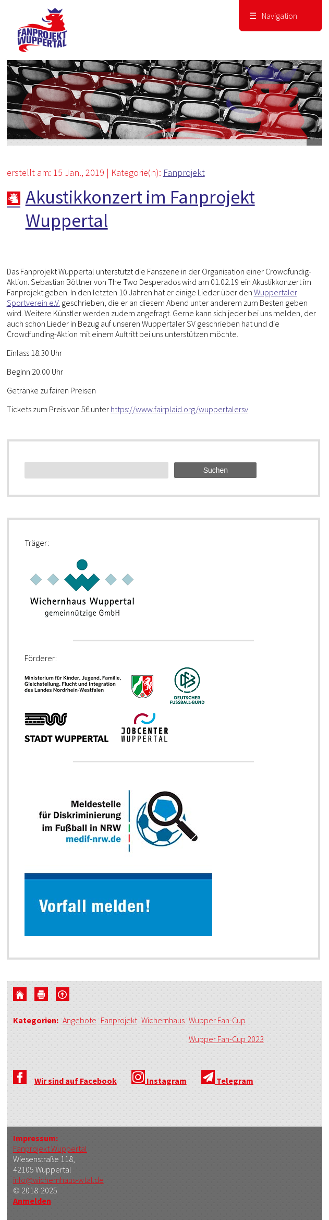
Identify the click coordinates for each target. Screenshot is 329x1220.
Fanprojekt (184, 172)
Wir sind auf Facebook (75, 1080)
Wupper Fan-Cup (217, 1020)
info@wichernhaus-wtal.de (58, 1180)
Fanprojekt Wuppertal (50, 1148)
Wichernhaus (163, 1020)
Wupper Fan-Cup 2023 (226, 1039)
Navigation (273, 15)
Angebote (79, 1020)
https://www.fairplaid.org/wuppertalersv (179, 409)
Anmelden (32, 1200)
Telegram (227, 1080)
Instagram (159, 1080)
